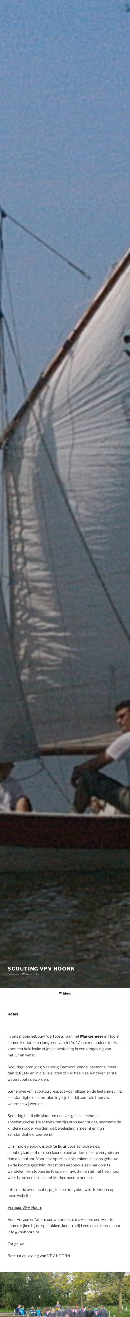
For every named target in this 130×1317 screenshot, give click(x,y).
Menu (65, 993)
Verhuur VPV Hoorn (25, 1207)
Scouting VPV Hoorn (41, 969)
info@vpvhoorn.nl (24, 1232)
